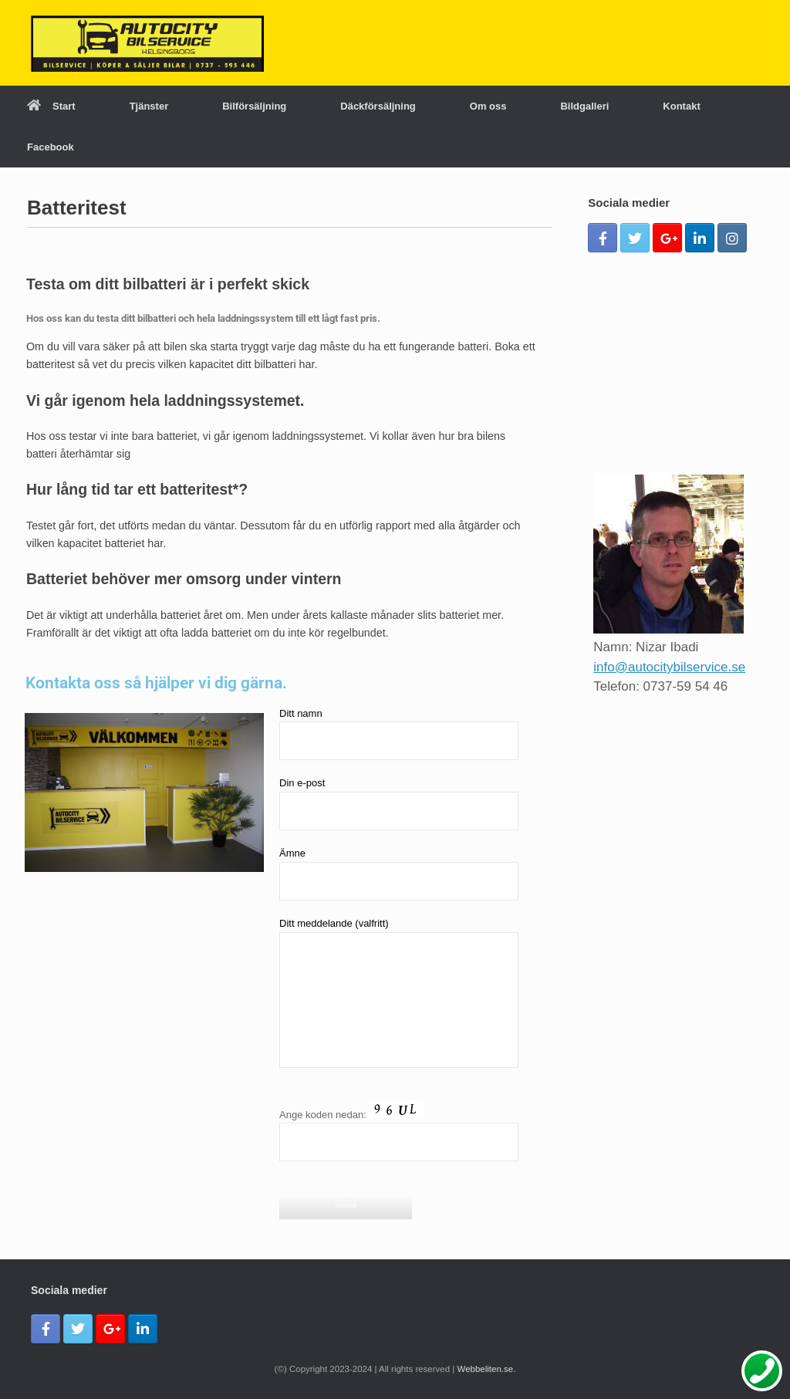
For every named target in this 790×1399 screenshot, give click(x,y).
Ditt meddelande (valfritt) (398, 992)
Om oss (488, 106)
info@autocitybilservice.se (669, 667)
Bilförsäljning (254, 106)
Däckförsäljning (378, 106)
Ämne (398, 874)
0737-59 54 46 (685, 686)
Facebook (50, 147)
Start (51, 106)
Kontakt (681, 106)
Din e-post (398, 803)
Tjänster (149, 106)
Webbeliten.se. (486, 1369)
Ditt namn (398, 734)
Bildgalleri (584, 106)
